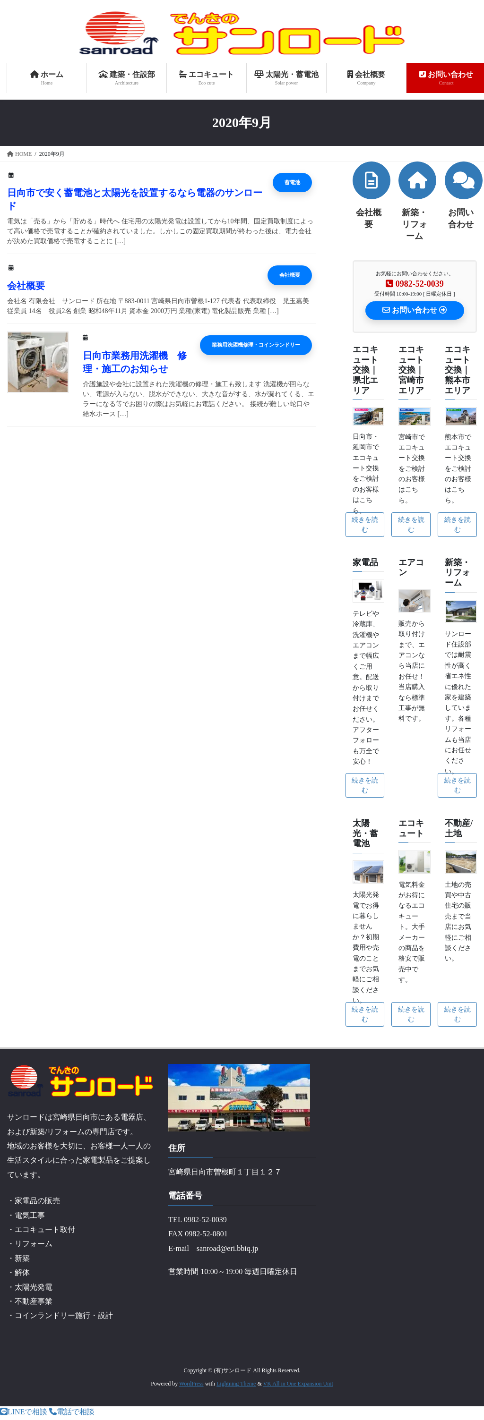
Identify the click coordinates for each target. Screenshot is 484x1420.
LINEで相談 (23, 1414)
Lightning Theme (236, 1385)
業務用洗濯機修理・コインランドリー (248, 345)
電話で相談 (72, 1414)
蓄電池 (255, 182)
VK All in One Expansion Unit (298, 1385)
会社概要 (255, 275)
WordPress (191, 1385)
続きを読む (365, 526)
